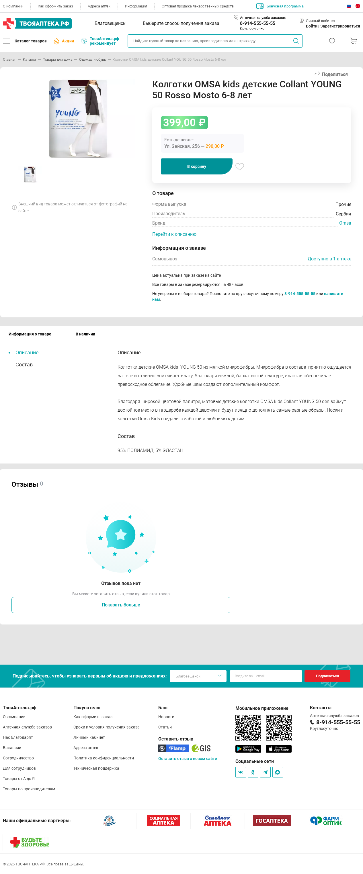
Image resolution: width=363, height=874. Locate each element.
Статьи (165, 727)
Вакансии (12, 747)
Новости (166, 716)
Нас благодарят (18, 737)
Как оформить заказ (55, 6)
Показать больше (121, 605)
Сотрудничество (18, 758)
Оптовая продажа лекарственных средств (198, 6)
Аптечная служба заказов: (263, 17)
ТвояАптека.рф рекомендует (100, 41)
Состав (24, 365)
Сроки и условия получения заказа (106, 727)
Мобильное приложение (261, 708)
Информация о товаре (30, 334)
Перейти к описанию (174, 234)
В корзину (196, 166)
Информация (136, 6)
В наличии (85, 334)
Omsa (345, 223)
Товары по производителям (29, 789)
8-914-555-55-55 (257, 23)
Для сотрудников (19, 768)
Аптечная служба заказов (27, 727)
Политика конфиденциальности (103, 758)
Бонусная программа (280, 6)
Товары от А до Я (19, 778)
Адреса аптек (99, 6)
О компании (13, 6)
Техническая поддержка (96, 768)
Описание (27, 352)
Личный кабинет (89, 737)
